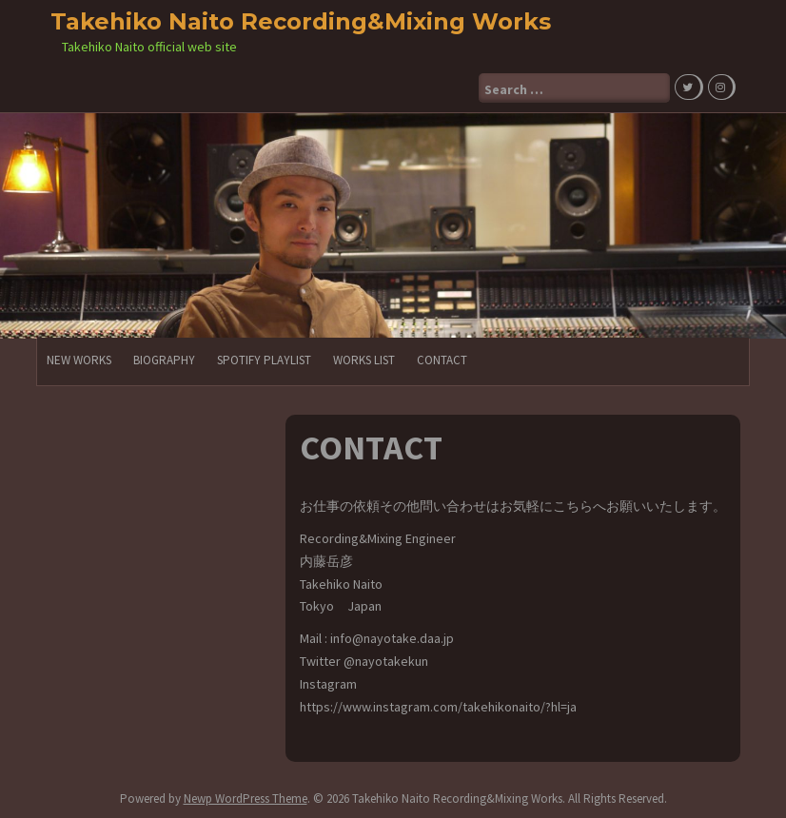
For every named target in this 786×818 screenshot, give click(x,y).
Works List (364, 360)
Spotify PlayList (264, 360)
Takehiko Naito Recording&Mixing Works (300, 21)
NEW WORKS (79, 360)
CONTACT (442, 360)
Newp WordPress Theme (245, 798)
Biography (164, 360)
